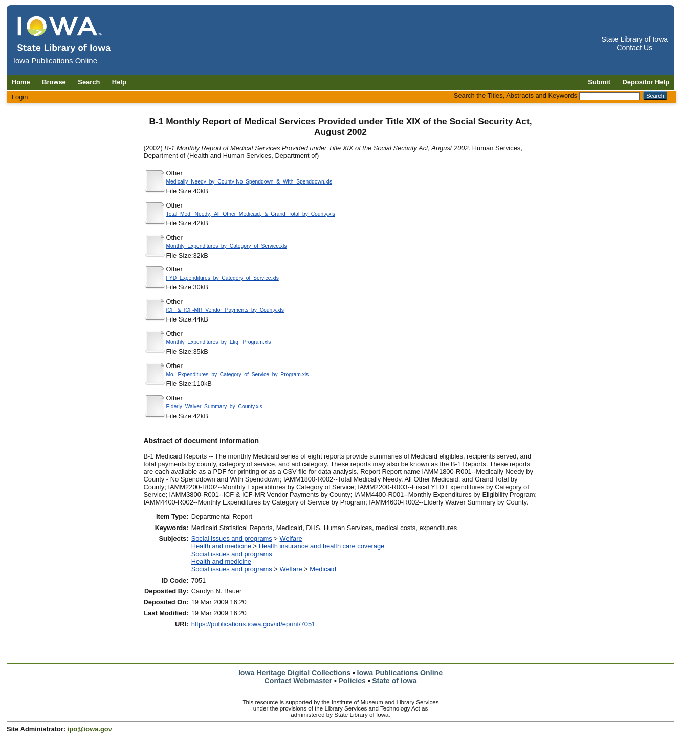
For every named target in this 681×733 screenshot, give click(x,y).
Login (20, 97)
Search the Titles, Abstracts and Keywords (515, 95)
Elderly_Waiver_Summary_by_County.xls (214, 406)
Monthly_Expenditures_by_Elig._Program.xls (218, 342)
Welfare (290, 538)
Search (89, 82)
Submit (599, 82)
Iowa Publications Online (400, 673)
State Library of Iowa (634, 39)
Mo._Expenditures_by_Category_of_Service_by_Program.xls (237, 374)
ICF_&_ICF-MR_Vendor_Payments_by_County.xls (225, 310)
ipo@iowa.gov (90, 729)
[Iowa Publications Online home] (64, 34)
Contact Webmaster (299, 681)
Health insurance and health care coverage (322, 546)
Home (21, 82)
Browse (54, 82)
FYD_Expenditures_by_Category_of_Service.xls (222, 278)
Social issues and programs (231, 538)
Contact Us (634, 47)
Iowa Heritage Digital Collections (294, 673)
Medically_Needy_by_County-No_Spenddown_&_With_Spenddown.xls (249, 182)
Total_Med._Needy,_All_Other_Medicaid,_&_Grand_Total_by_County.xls (250, 214)
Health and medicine (221, 546)
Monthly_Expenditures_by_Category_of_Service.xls (226, 246)
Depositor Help (646, 82)
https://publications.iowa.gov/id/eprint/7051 (253, 624)
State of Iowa (394, 681)
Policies (352, 681)
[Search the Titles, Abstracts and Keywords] (609, 96)
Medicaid (323, 569)
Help (119, 82)
